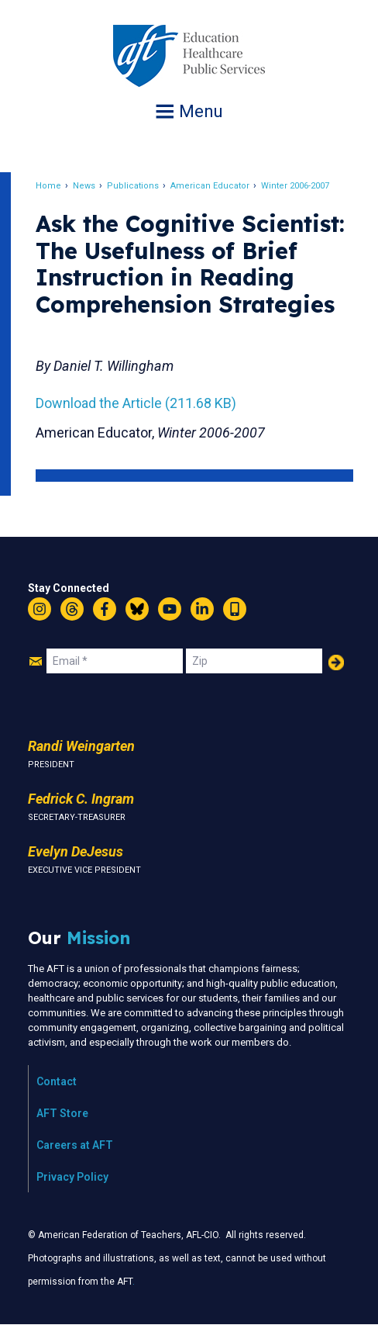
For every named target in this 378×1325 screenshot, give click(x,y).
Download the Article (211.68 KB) (136, 403)
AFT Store (62, 1113)
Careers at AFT (74, 1145)
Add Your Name (336, 662)
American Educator (209, 186)
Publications (133, 186)
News (84, 186)
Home (48, 186)
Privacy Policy (72, 1177)
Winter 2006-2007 (295, 186)
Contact (56, 1081)
